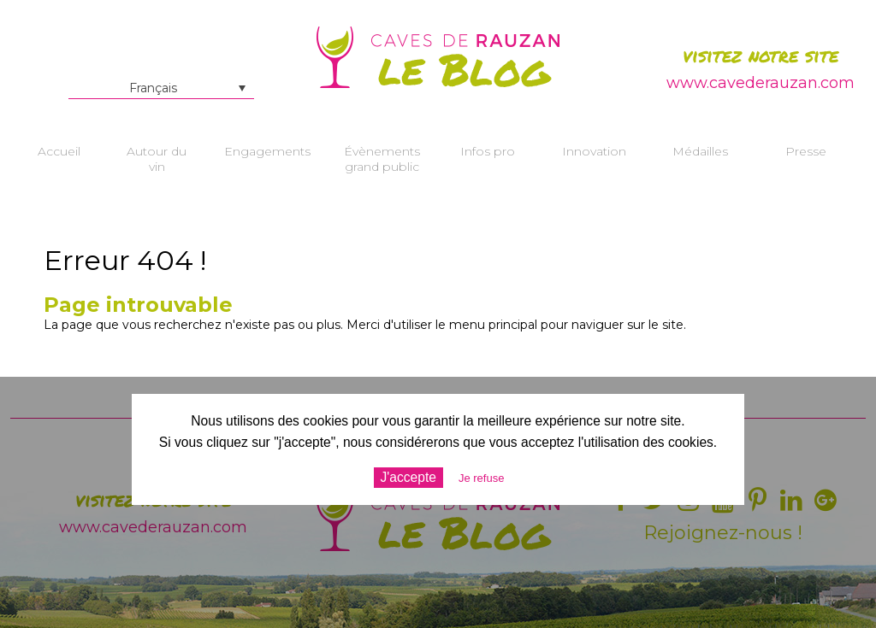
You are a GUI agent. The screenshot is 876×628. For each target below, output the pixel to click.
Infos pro (487, 151)
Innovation (594, 151)
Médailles (700, 151)
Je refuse (481, 478)
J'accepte (408, 477)
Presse (805, 151)
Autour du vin (156, 159)
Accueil (59, 151)
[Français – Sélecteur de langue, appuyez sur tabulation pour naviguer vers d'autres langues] (161, 88)
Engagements (267, 151)
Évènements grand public (382, 159)
